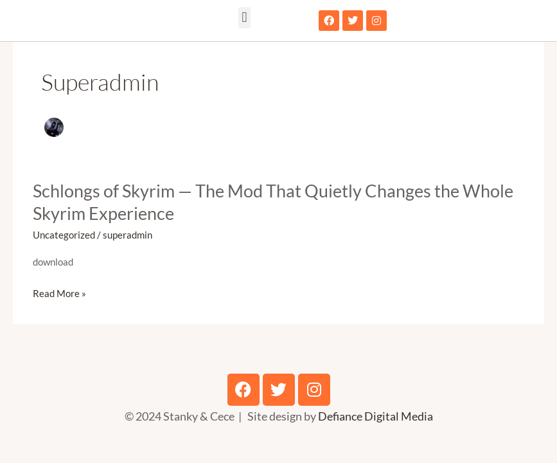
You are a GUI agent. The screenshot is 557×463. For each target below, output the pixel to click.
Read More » (59, 293)
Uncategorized (64, 235)
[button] (244, 17)
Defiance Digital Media (375, 416)
